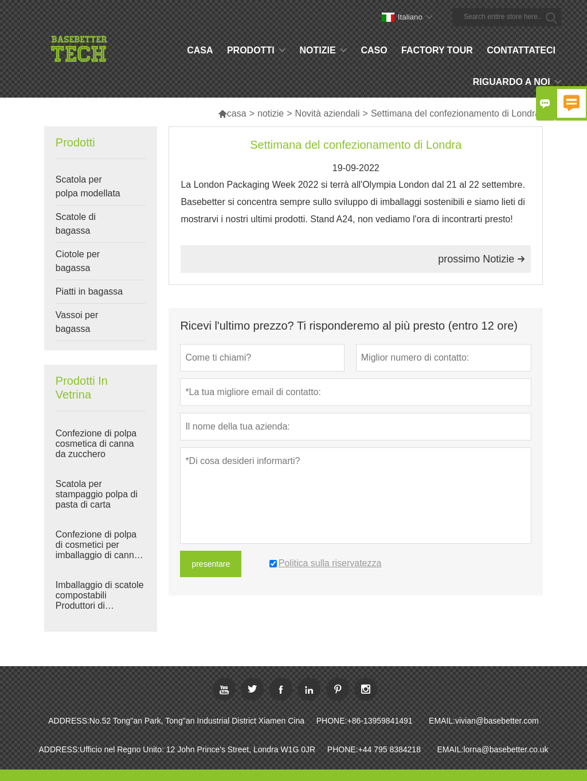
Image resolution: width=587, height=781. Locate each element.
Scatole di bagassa (76, 223)
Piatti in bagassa (89, 291)
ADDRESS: (68, 720)
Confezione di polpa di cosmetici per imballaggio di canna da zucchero (97, 544)
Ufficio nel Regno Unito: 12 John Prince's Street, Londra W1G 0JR (197, 749)
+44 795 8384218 (389, 749)
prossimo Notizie (481, 259)
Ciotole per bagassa (78, 261)
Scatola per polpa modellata (88, 186)
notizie (270, 113)
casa (232, 113)
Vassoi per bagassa (77, 322)
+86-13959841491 (379, 720)
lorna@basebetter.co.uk (505, 749)
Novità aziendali (327, 113)
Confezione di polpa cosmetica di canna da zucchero (96, 443)
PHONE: (331, 720)
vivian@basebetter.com (497, 720)
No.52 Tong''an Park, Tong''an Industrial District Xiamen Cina (196, 720)
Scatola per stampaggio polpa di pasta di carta (97, 494)
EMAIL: (442, 720)
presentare (210, 564)
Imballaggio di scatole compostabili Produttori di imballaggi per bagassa (100, 595)
